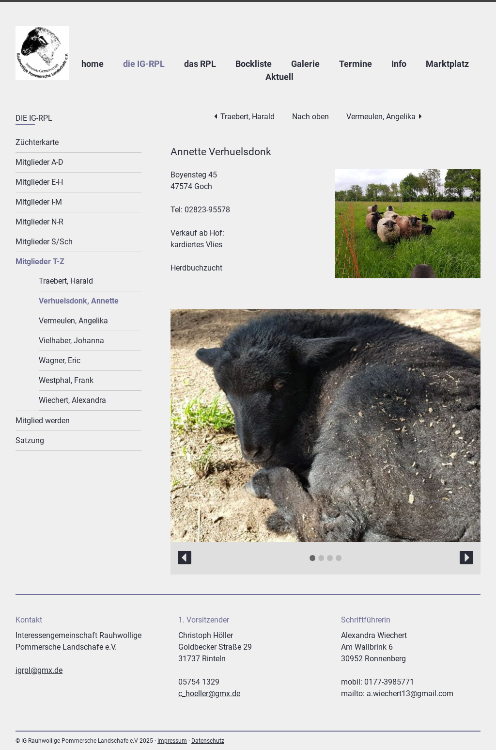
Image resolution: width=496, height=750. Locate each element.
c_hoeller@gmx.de (209, 693)
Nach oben (310, 116)
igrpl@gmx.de (39, 670)
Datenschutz (207, 740)
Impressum (172, 740)
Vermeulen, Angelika (381, 116)
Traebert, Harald (247, 116)
